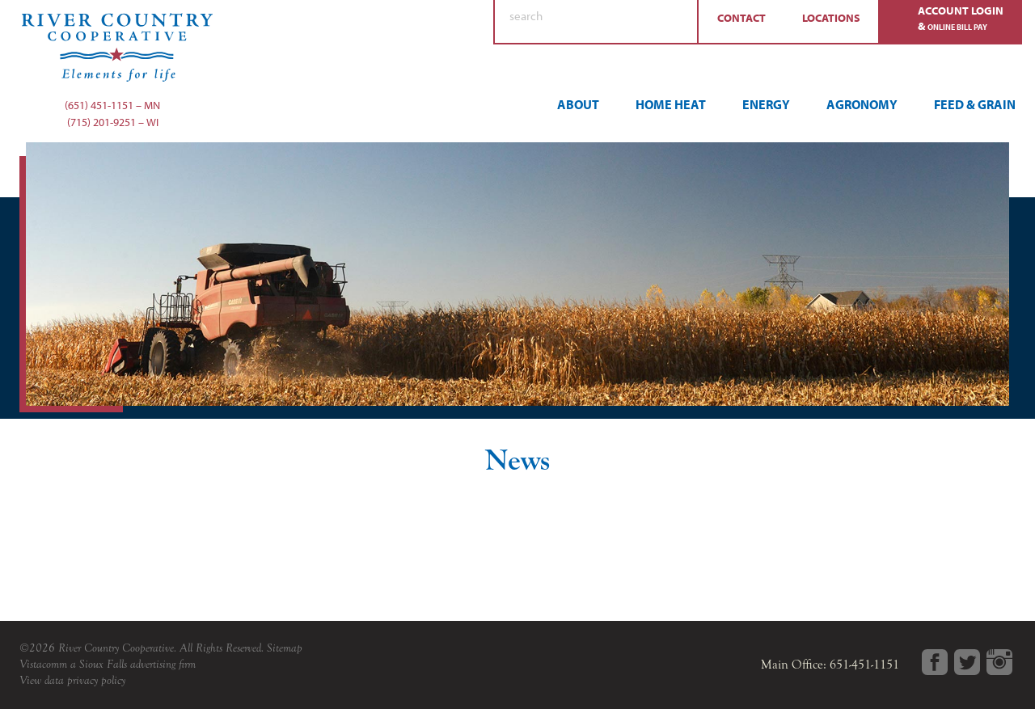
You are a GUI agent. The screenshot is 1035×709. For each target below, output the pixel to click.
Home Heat (671, 104)
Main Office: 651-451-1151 (830, 664)
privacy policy (96, 680)
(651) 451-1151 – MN (112, 105)
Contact (741, 18)
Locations (831, 18)
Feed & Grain (975, 104)
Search (677, 21)
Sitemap (284, 648)
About (578, 104)
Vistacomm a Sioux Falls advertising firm (107, 664)
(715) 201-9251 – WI (112, 122)
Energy (766, 104)
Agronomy (862, 104)
